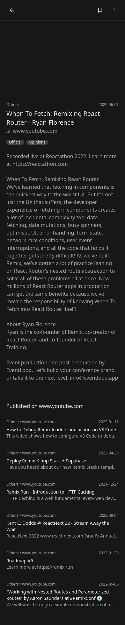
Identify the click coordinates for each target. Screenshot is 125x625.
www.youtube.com (31, 130)
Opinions (37, 142)
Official (15, 142)
